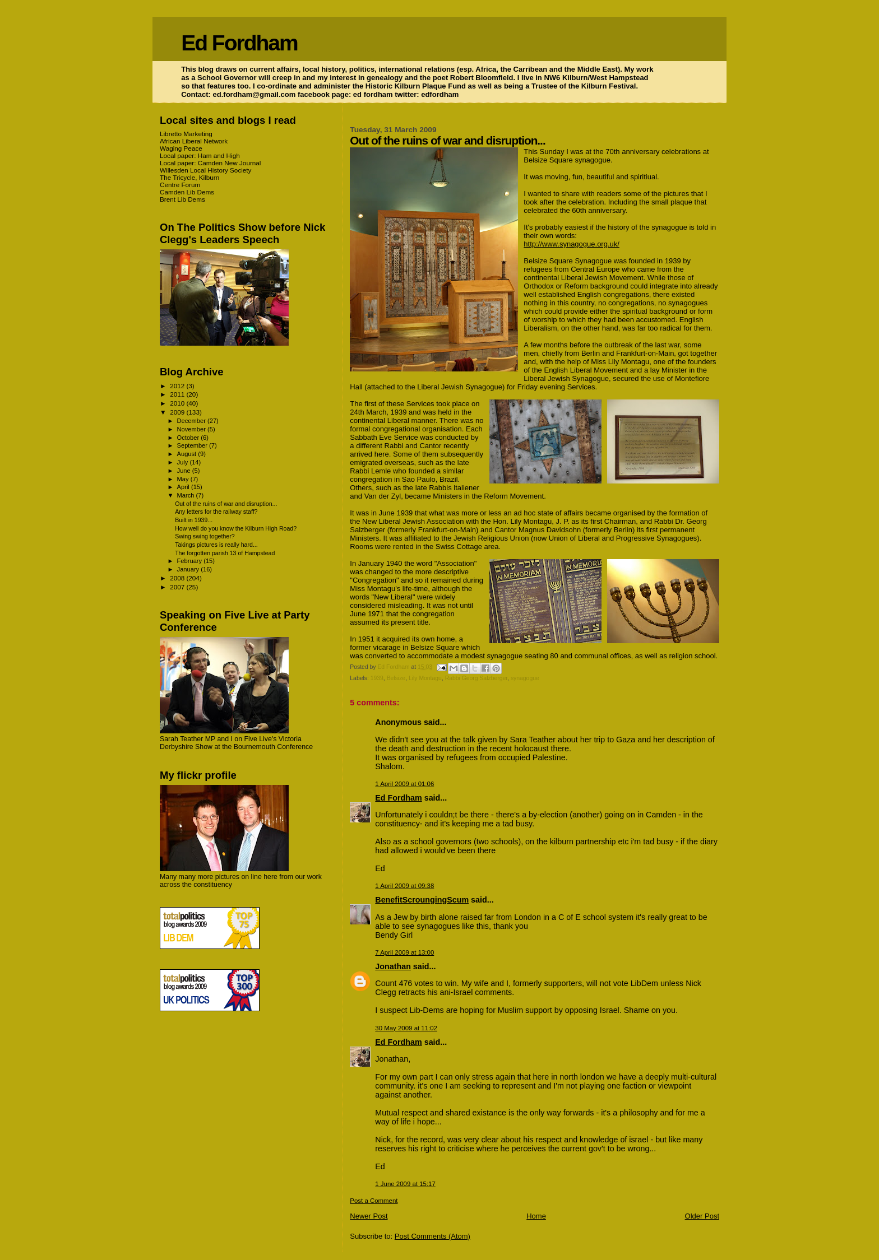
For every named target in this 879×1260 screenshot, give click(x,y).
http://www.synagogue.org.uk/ (571, 244)
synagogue (525, 678)
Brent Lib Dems (182, 199)
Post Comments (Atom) (432, 1236)
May (184, 479)
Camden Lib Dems (187, 192)
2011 (178, 394)
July (183, 462)
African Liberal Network (194, 141)
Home (536, 1216)
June (184, 470)
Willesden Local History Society (205, 170)
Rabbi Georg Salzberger (476, 678)
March (186, 495)
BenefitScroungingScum (422, 899)
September (193, 445)
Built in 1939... (193, 520)
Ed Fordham (239, 43)
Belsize (396, 678)
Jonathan (393, 966)
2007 (178, 587)
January (189, 569)
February (190, 560)
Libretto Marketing (186, 133)
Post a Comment (373, 1200)
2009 (178, 412)
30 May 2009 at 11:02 (406, 1028)
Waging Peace (181, 148)
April (184, 486)
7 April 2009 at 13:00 (404, 952)
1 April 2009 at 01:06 (404, 783)
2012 (178, 385)
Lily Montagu (425, 678)
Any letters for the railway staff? (216, 511)
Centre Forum (180, 184)
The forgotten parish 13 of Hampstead (225, 553)
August (187, 453)
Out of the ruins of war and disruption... (226, 503)
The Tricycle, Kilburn (189, 177)
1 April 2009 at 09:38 (404, 885)
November (192, 429)
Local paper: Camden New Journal (210, 162)
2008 (178, 578)
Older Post (702, 1216)
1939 (377, 678)
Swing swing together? (204, 536)
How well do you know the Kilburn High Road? (236, 528)
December (192, 420)
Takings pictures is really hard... (216, 544)
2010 (178, 403)
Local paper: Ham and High (200, 155)
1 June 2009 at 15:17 (405, 1183)
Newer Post (368, 1216)
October (189, 437)
